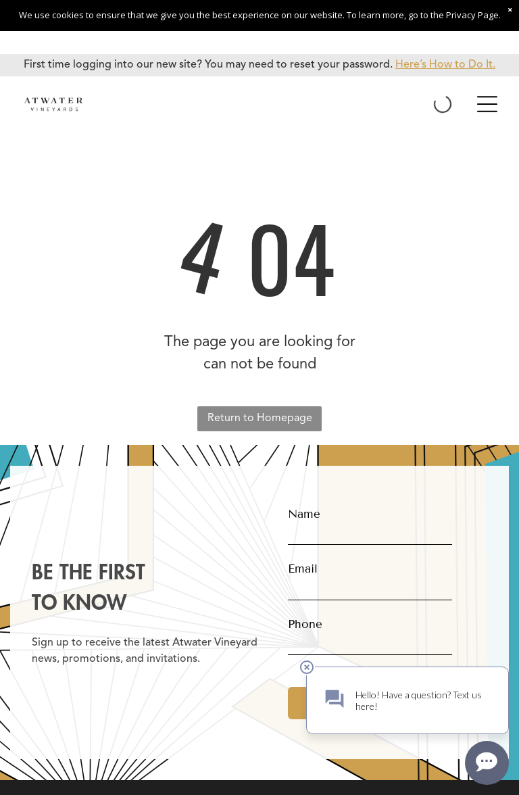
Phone (305, 624)
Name (304, 514)
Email (303, 569)
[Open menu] (487, 104)
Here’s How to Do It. (445, 64)
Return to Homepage (259, 418)
